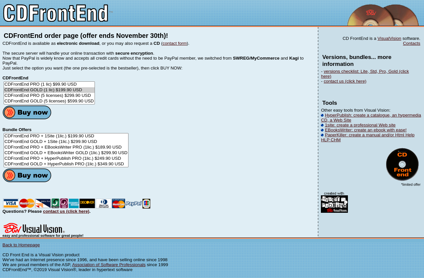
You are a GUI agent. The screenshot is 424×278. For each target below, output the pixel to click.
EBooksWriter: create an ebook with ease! (366, 129)
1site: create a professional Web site (360, 125)
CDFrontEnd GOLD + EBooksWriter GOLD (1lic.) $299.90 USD (66, 153)
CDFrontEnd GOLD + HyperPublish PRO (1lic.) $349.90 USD (66, 164)
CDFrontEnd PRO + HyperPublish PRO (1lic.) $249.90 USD (66, 158)
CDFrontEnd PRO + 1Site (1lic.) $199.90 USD (66, 136)
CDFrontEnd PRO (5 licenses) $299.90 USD (49, 95)
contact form (175, 43)
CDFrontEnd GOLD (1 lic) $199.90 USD (49, 90)
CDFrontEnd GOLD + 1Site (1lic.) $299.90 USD (66, 142)
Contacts (411, 43)
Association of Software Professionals (109, 264)
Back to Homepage (21, 244)
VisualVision (389, 38)
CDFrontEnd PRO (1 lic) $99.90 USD (49, 84)
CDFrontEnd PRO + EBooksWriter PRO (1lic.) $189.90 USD (66, 147)
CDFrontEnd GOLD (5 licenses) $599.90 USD (49, 101)
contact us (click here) (66, 211)
